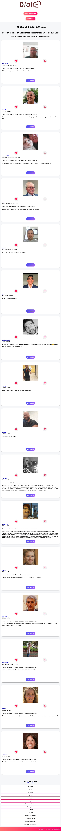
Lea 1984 (4, 754)
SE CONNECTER (30, 18)
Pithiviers (30, 795)
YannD (4, 248)
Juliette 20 (5, 524)
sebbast (4, 570)
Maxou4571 (5, 156)
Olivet (30, 789)
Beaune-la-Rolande (30, 815)
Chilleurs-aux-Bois (30, 821)
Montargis (30, 792)
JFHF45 (4, 432)
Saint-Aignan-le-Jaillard (30, 824)
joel (3, 202)
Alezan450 (5, 64)
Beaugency (30, 807)
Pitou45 (4, 110)
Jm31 (3, 294)
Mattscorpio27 (6, 340)
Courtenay (30, 810)
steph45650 (5, 662)
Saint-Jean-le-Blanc (30, 804)
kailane (4, 708)
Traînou (30, 812)
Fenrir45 (4, 478)
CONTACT (57, 829)
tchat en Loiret (31, 783)
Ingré (30, 801)
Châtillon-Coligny (30, 818)
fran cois (4, 616)
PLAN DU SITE (49, 829)
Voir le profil (30, 80)
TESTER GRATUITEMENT (30, 13)
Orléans (30, 786)
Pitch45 (4, 386)
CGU (42, 829)
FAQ (39, 829)
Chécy (30, 798)
